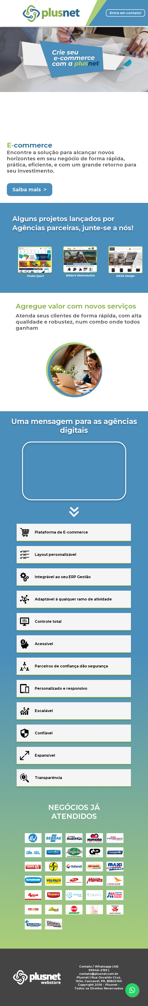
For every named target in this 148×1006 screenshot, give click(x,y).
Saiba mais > (30, 189)
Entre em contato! (125, 13)
